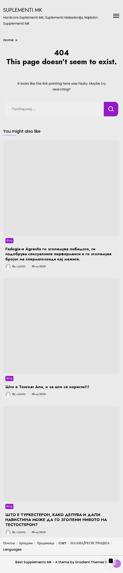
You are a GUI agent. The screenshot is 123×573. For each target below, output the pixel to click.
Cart (62, 543)
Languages (12, 549)
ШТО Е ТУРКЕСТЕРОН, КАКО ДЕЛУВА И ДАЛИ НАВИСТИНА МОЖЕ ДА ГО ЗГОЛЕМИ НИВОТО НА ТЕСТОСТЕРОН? (56, 520)
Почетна (9, 543)
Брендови (26, 543)
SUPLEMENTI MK (22, 10)
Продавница (45, 543)
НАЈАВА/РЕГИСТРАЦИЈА (90, 543)
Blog (9, 240)
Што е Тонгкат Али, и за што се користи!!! (47, 387)
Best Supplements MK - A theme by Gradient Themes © (61, 562)
